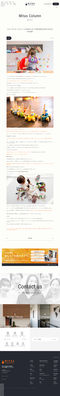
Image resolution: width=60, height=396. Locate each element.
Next (52, 238)
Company (14, 3)
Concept (2, 2)
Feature (6, 2)
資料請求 (2, 392)
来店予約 (2, 394)
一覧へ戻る (30, 238)
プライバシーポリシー (5, 376)
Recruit (2, 5)
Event (13, 2)
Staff (11, 3)
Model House (3, 3)
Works (10, 2)
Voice (8, 3)
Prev (7, 238)
